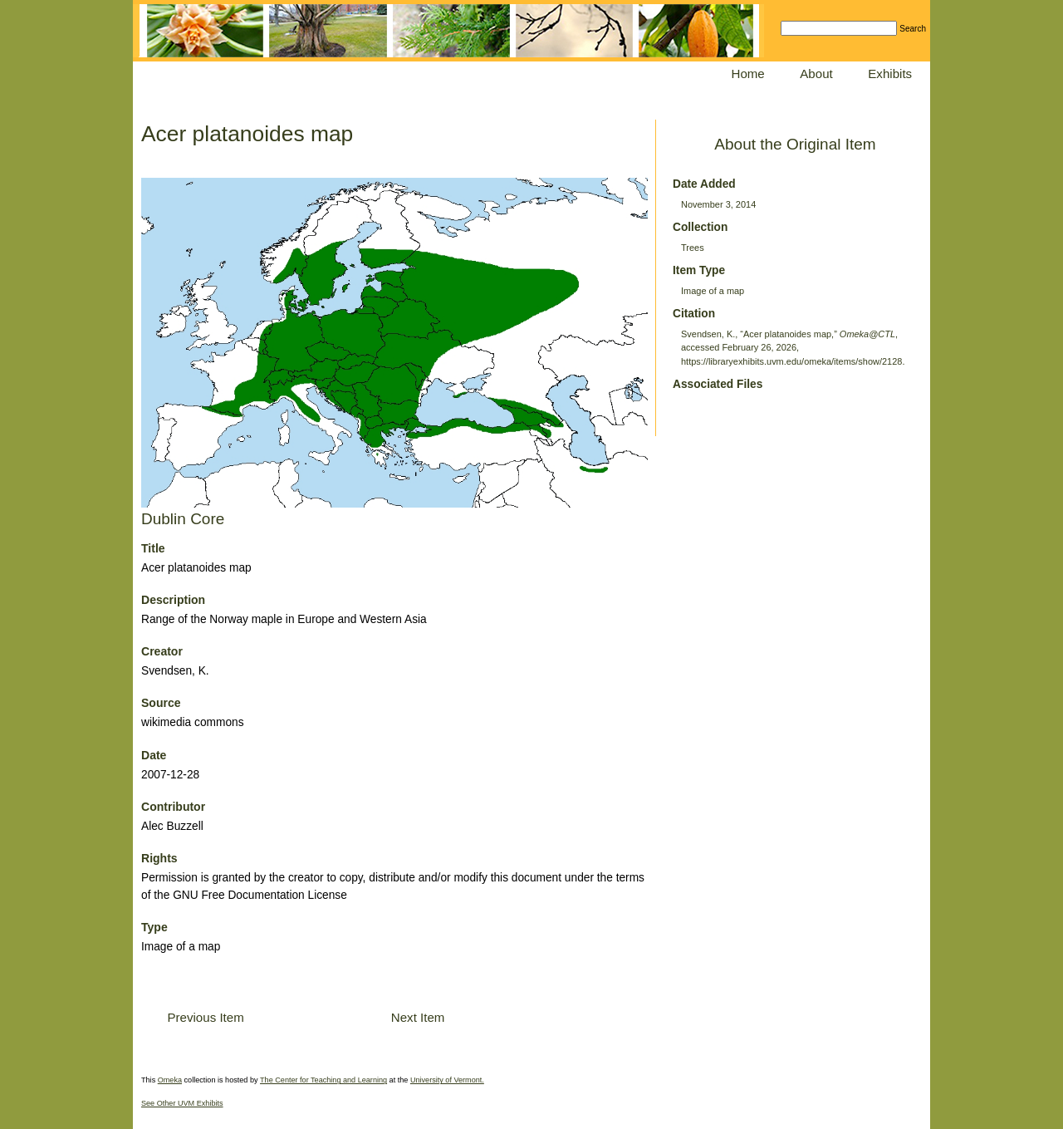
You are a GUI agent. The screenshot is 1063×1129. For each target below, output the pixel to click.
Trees (692, 248)
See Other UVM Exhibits (182, 1103)
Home (748, 73)
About (816, 73)
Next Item (418, 1017)
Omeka (170, 1080)
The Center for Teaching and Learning (323, 1080)
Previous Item (205, 1017)
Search (912, 28)
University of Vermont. (447, 1080)
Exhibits (890, 73)
